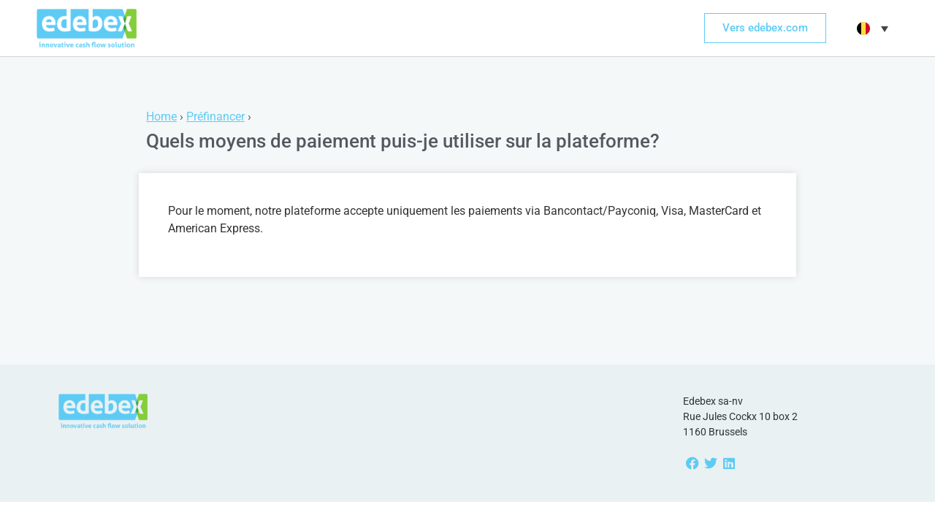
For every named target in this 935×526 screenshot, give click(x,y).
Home (161, 116)
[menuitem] (871, 28)
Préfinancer (215, 116)
